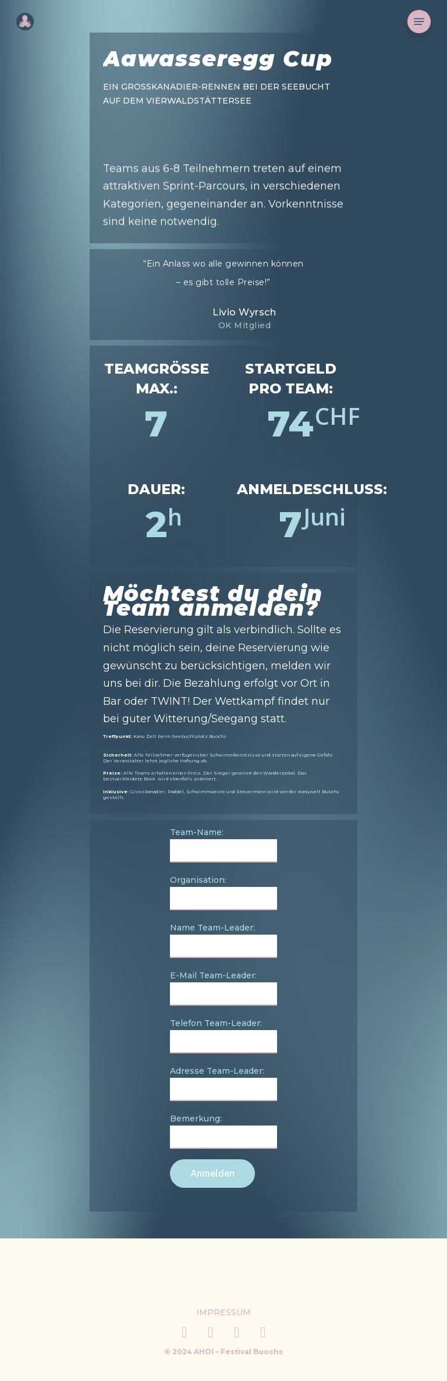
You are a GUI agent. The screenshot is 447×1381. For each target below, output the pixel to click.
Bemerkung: (223, 1131)
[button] (419, 21)
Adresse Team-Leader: (223, 1083)
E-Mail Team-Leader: (223, 988)
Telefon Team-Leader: (223, 1035)
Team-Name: (223, 844)
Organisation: (223, 892)
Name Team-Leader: (223, 940)
